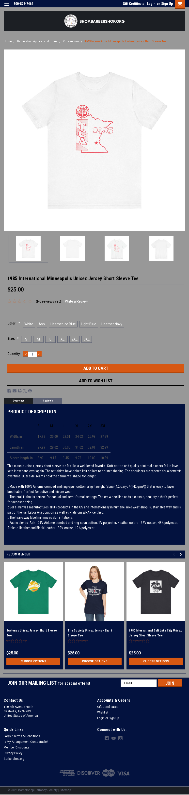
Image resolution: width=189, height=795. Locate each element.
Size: (13, 339)
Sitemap (65, 790)
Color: (13, 323)
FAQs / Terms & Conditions (22, 736)
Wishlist (102, 712)
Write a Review (76, 301)
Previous (174, 554)
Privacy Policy (13, 753)
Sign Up (167, 4)
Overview (18, 400)
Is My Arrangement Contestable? (26, 742)
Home (8, 41)
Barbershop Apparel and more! (37, 41)
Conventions (71, 41)
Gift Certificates (107, 707)
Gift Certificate (133, 4)
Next (181, 554)
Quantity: (14, 354)
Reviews (48, 400)
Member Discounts (17, 747)
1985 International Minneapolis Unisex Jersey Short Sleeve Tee (126, 41)
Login (151, 4)
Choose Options (33, 661)
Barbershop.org (14, 759)
